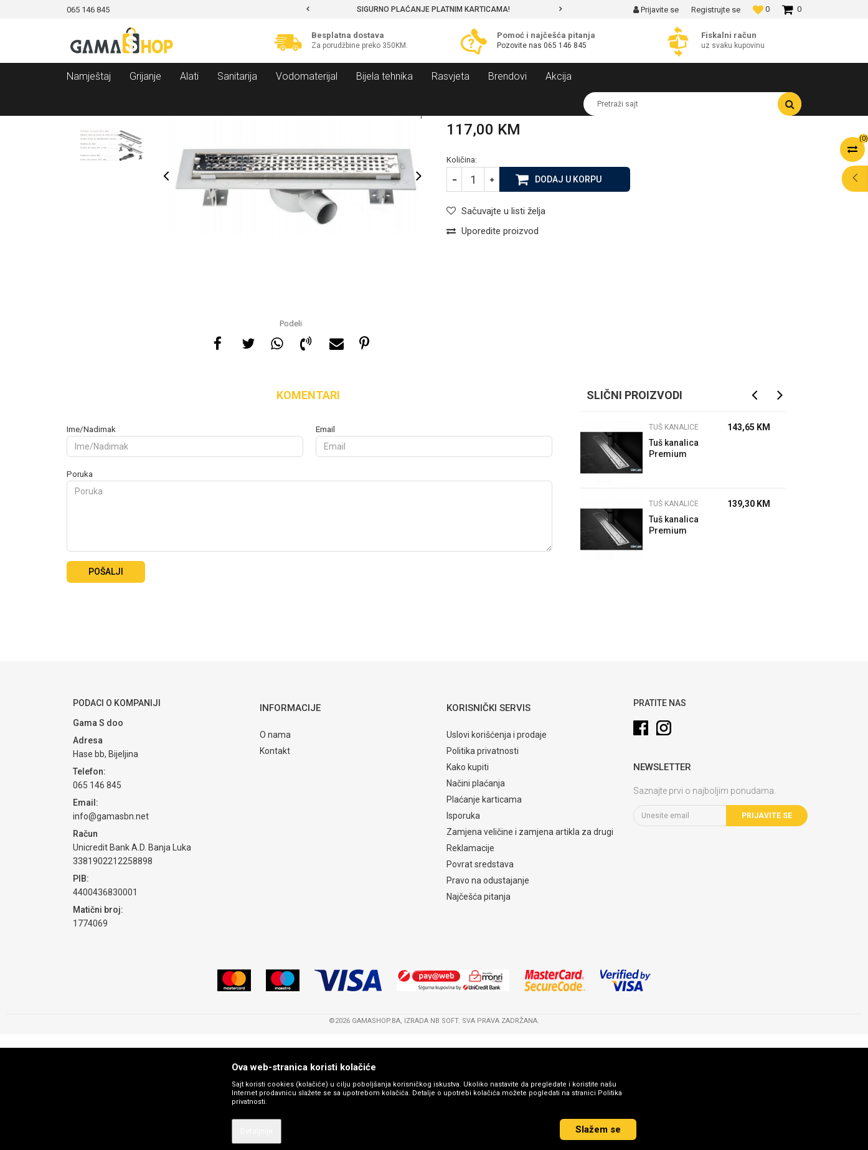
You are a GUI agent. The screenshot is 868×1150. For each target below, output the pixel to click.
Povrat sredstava (480, 980)
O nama (275, 850)
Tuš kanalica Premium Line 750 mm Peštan (675, 566)
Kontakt (275, 867)
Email (325, 545)
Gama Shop (86, 125)
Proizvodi (134, 125)
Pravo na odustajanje (487, 996)
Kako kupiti (467, 883)
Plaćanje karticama (484, 915)
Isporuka (463, 931)
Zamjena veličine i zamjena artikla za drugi (529, 948)
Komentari (308, 510)
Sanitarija (179, 125)
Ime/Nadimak (91, 545)
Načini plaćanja (475, 899)
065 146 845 (565, 45)
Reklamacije (470, 964)
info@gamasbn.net (111, 932)
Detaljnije (256, 1131)
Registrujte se (715, 9)
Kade (216, 125)
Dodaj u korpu (568, 294)
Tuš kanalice (258, 125)
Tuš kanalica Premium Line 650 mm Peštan (675, 642)
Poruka (80, 590)
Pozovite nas (520, 45)
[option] (434, 9)
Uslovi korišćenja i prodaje (496, 850)
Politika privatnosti (482, 867)
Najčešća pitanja (478, 1012)
